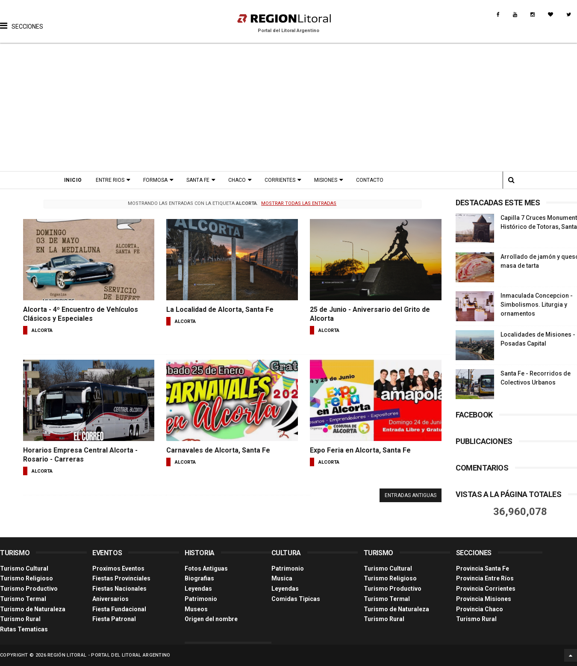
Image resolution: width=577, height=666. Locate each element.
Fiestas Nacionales (119, 588)
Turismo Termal (23, 598)
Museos (196, 609)
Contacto (369, 180)
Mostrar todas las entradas (298, 203)
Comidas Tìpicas (295, 598)
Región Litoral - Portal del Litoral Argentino (109, 655)
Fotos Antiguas (206, 568)
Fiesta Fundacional (119, 609)
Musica (281, 578)
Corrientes (280, 180)
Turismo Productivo (29, 588)
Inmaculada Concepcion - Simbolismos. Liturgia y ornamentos (536, 304)
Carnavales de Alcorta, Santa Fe (218, 450)
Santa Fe (197, 180)
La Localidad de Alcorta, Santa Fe (220, 309)
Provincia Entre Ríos (485, 578)
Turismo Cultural (24, 568)
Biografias (199, 578)
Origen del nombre (211, 619)
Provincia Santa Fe (482, 568)
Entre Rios (110, 180)
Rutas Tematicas (24, 629)
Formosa (155, 180)
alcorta (42, 330)
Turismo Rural (20, 619)
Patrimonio (201, 598)
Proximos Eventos (118, 568)
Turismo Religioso (26, 578)
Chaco (237, 180)
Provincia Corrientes (485, 588)
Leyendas (198, 588)
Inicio (73, 180)
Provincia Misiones (483, 598)
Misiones (325, 180)
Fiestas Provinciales (121, 578)
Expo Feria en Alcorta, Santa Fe (360, 450)
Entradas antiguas (410, 495)
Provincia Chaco (479, 609)
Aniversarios (110, 598)
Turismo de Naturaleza (32, 609)
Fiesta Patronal (114, 619)
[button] (21, 19)
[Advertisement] (289, 107)
